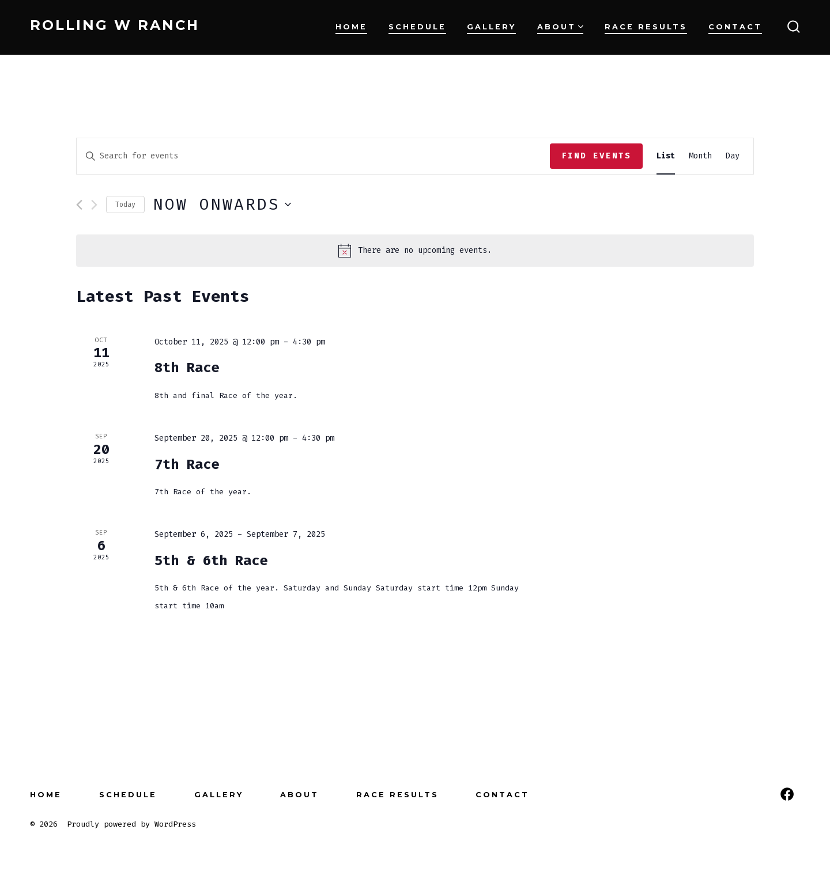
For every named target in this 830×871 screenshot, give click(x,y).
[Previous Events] (79, 204)
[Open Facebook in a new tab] (787, 794)
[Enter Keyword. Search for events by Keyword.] (313, 156)
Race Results (646, 26)
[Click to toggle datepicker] (222, 204)
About (560, 26)
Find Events (596, 155)
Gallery (491, 26)
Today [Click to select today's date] (125, 204)
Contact (735, 26)
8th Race (186, 367)
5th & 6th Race (210, 560)
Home (351, 26)
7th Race (186, 464)
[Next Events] (94, 204)
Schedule (417, 26)
